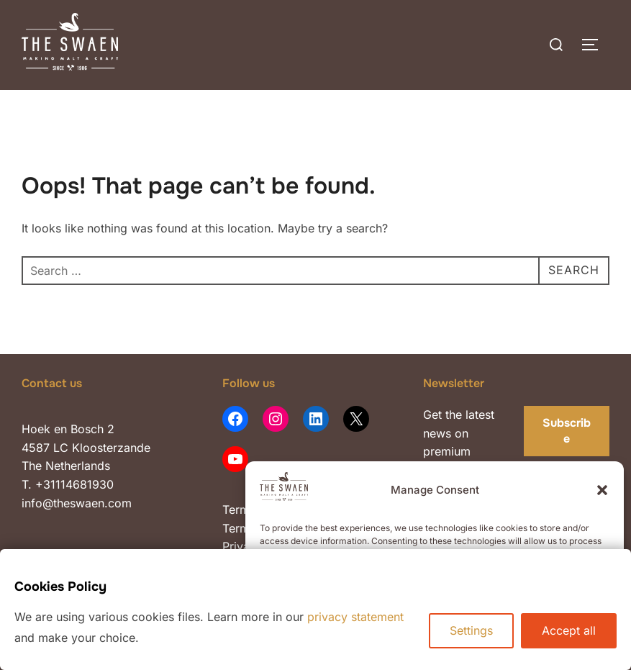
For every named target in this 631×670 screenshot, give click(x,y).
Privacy (244, 546)
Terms (238, 509)
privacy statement (355, 617)
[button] (602, 490)
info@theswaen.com (77, 503)
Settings (471, 630)
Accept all (569, 630)
